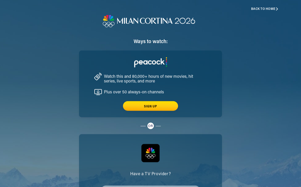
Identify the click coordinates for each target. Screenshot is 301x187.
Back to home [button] (264, 9)
